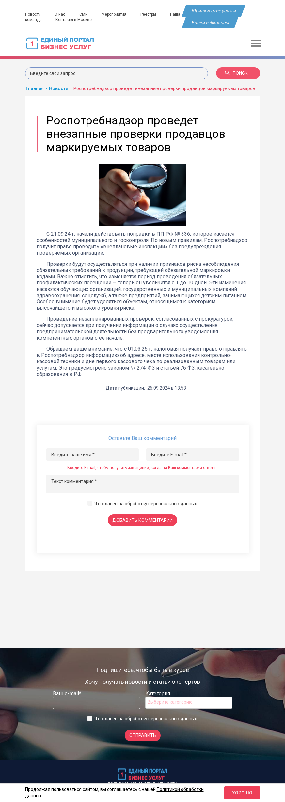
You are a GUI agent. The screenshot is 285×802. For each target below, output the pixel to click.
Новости (33, 14)
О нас (60, 14)
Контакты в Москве (74, 19)
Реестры (149, 14)
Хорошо (242, 792)
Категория (157, 693)
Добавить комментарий (142, 520)
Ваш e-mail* (67, 693)
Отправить (142, 735)
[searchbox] (174, 702)
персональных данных (172, 503)
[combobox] (188, 703)
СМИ (84, 14)
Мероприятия (114, 14)
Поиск (236, 73)
